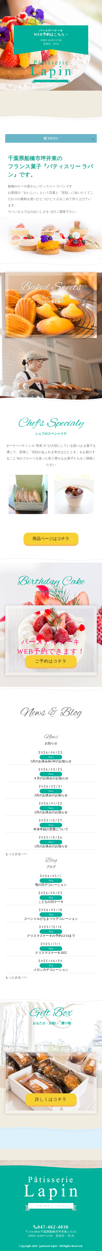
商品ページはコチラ (51, 538)
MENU (51, 138)
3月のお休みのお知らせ (51, 795)
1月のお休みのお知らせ (51, 846)
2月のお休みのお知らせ (51, 812)
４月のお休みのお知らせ (50, 778)
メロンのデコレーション (50, 969)
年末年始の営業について (50, 829)
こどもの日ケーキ (51, 901)
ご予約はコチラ (51, 661)
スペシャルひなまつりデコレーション (51, 918)
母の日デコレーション (51, 884)
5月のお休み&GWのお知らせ (51, 761)
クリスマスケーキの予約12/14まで (51, 935)
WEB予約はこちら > (51, 32)
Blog (51, 880)
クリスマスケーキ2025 (51, 952)
